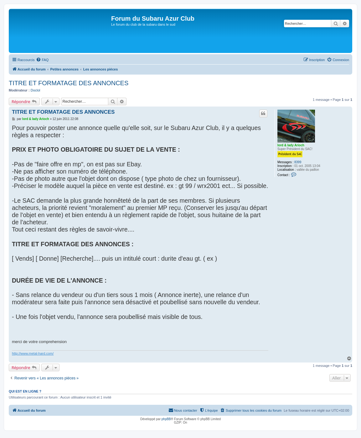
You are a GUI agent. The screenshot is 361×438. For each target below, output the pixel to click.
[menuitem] (42, 60)
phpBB (166, 419)
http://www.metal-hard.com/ (33, 353)
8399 (297, 162)
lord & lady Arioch (290, 145)
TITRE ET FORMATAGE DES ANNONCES (68, 83)
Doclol (35, 90)
